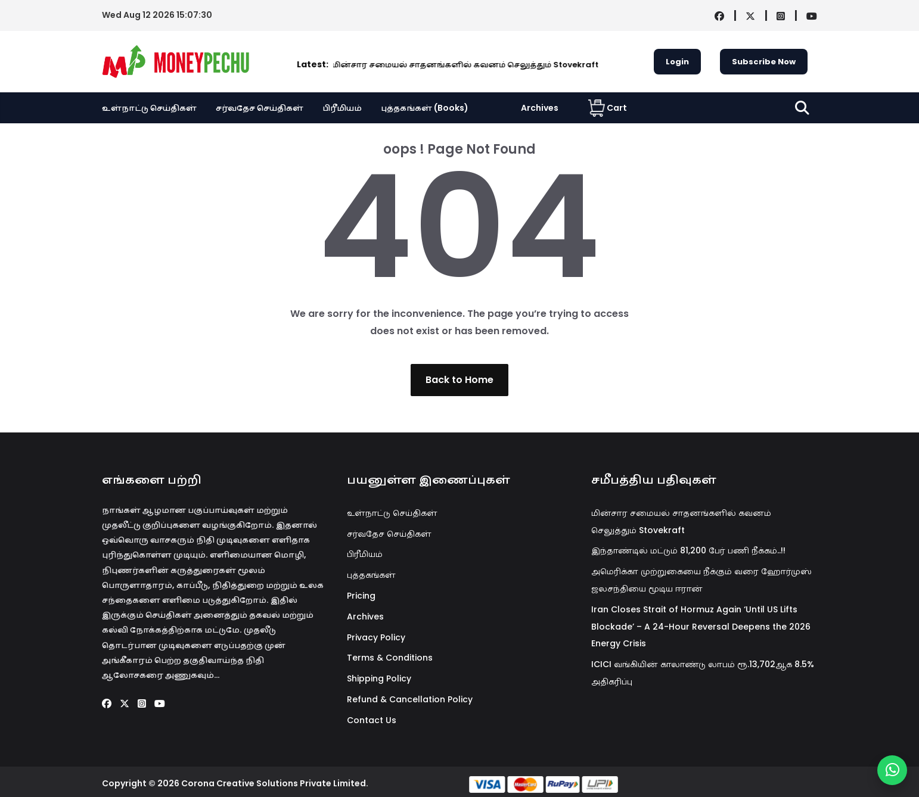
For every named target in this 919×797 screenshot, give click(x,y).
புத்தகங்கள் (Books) (424, 108)
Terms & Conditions (390, 658)
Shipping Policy (379, 678)
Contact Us (371, 720)
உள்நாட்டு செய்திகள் (149, 108)
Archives (539, 108)
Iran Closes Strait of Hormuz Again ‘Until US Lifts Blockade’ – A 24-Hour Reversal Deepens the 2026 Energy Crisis (701, 626)
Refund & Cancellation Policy (410, 699)
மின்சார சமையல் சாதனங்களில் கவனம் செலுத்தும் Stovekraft (368, 64)
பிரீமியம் (342, 108)
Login (677, 61)
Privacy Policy (376, 637)
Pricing (361, 596)
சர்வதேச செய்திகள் (259, 108)
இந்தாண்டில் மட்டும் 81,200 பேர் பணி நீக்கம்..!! (688, 550)
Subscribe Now (764, 61)
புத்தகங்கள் (371, 575)
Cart (607, 107)
